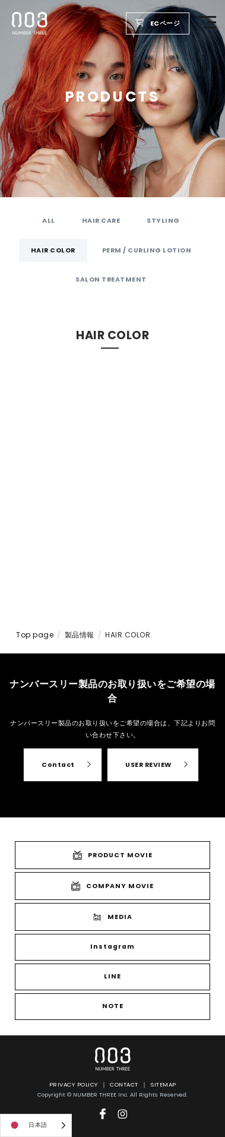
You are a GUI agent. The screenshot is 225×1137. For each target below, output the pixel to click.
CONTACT (124, 1084)
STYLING (163, 220)
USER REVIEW (148, 764)
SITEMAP (163, 1084)
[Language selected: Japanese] (36, 1125)
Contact (58, 764)
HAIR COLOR (53, 250)
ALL (48, 220)
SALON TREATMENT (111, 279)
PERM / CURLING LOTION (147, 250)
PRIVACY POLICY (73, 1084)
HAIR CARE (101, 220)
